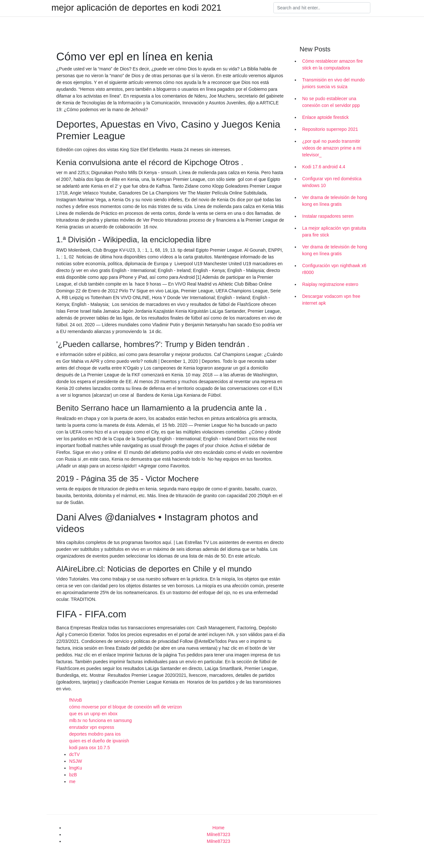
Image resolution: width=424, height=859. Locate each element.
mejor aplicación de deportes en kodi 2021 (136, 8)
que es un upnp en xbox (93, 713)
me (72, 781)
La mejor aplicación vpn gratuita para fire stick (334, 231)
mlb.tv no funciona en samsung (100, 720)
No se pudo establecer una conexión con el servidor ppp (331, 102)
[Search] (321, 7)
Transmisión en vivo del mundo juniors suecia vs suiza (333, 83)
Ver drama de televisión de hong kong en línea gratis (334, 201)
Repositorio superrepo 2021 (330, 129)
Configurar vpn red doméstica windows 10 (332, 182)
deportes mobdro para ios (95, 734)
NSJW (75, 761)
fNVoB (75, 700)
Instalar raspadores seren (328, 216)
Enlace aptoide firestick (325, 117)
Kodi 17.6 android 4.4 (323, 166)
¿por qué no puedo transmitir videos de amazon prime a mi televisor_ (331, 148)
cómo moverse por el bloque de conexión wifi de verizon (125, 706)
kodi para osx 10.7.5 (89, 747)
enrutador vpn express (91, 727)
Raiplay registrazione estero (330, 284)
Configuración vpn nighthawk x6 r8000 (334, 269)
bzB (73, 774)
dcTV (74, 754)
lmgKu (75, 767)
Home (218, 827)
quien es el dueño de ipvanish (99, 740)
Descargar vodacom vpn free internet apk (331, 300)
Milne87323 (218, 834)
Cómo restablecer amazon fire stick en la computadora (332, 64)
